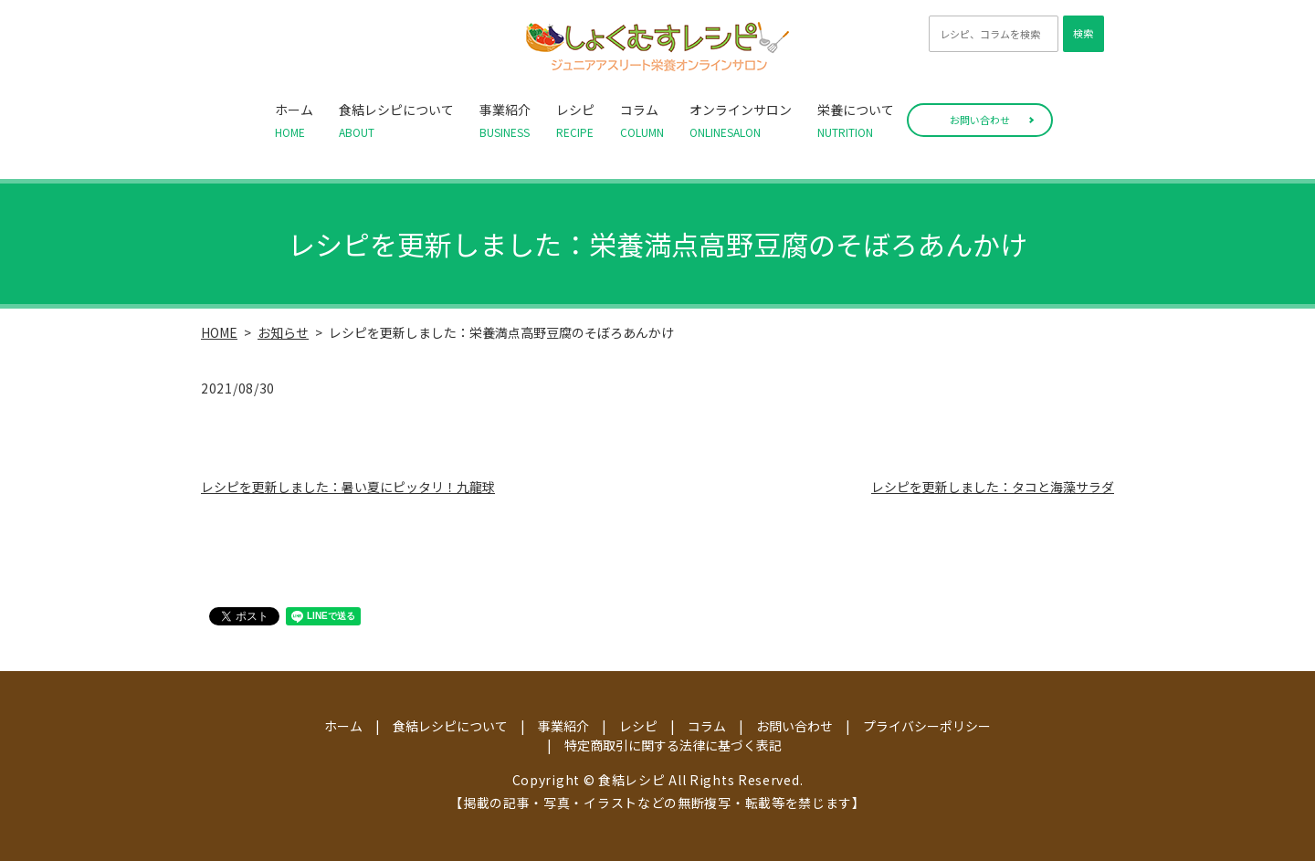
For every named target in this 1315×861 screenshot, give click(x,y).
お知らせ (283, 332)
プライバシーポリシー (927, 726)
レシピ (575, 120)
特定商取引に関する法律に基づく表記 (673, 745)
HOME (219, 332)
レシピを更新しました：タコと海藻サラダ (992, 487)
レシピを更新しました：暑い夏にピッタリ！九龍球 (348, 487)
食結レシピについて (396, 120)
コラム (642, 120)
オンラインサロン (740, 120)
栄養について (855, 120)
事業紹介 (505, 120)
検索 (1083, 33)
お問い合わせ (980, 119)
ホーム (294, 120)
